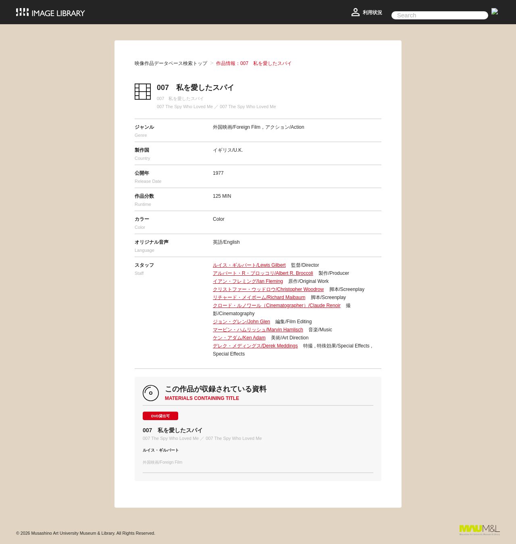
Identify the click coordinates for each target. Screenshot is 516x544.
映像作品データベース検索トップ (171, 63)
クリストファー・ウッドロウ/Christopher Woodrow (268, 289)
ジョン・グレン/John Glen (241, 321)
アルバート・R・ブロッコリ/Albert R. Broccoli (263, 273)
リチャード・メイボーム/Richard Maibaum (259, 297)
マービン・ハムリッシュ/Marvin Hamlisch (258, 330)
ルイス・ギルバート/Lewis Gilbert (249, 265)
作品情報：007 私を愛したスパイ (254, 63)
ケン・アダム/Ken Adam (239, 338)
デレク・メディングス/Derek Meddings (255, 346)
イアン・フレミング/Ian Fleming (248, 281)
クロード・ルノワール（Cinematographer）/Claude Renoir (277, 305)
